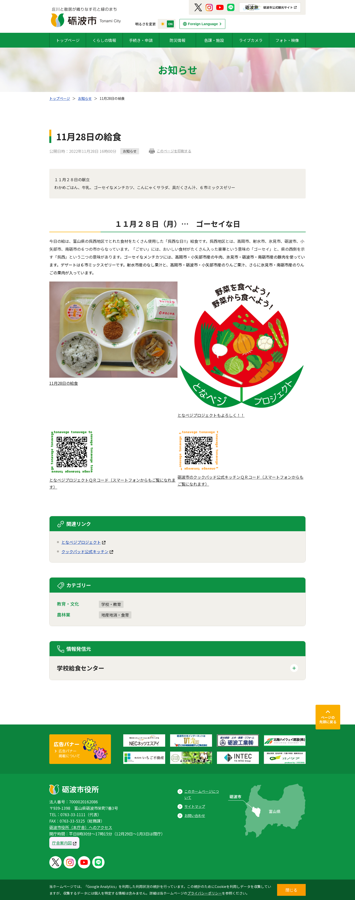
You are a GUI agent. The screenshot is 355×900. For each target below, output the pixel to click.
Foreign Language (203, 24)
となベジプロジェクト (81, 542)
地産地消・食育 (115, 615)
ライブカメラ (251, 40)
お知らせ (85, 98)
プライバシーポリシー (204, 893)
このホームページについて (201, 794)
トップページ (68, 40)
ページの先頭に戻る (328, 719)
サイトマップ (194, 806)
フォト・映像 (287, 40)
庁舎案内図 (62, 843)
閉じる (291, 890)
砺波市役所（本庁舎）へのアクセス (80, 827)
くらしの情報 (104, 40)
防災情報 (177, 40)
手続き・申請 (141, 40)
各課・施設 (214, 40)
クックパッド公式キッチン (84, 551)
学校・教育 (111, 604)
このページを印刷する (174, 150)
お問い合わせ (194, 815)
